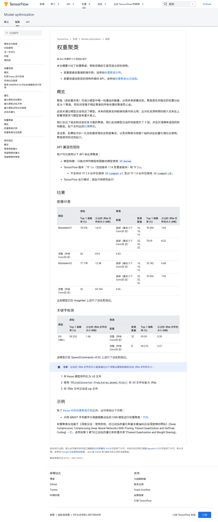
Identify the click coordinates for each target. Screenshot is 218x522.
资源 (75, 39)
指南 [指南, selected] (17, 22)
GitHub (207, 4)
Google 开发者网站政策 (73, 452)
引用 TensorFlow (143, 500)
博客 (52, 479)
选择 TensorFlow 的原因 (127, 4)
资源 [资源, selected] (84, 4)
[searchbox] (23, 33)
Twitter (54, 489)
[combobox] (179, 4)
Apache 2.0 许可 (155, 448)
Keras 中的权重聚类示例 (77, 410)
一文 (69, 432)
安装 (42, 4)
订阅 (204, 514)
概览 (6, 22)
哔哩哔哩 (54, 495)
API (68, 4)
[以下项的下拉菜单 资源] (90, 4)
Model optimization (19, 15)
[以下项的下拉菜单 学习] (59, 4)
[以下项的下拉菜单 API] (74, 4)
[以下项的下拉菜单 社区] (106, 4)
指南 (107, 39)
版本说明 (139, 484)
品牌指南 (139, 495)
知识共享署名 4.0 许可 (103, 448)
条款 (52, 514)
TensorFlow (62, 39)
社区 (100, 4)
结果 (87, 126)
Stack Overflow (142, 489)
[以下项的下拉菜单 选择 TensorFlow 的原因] (144, 4)
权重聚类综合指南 (126, 78)
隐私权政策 (64, 514)
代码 (145, 417)
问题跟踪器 (140, 479)
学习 (53, 4)
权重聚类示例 (113, 72)
